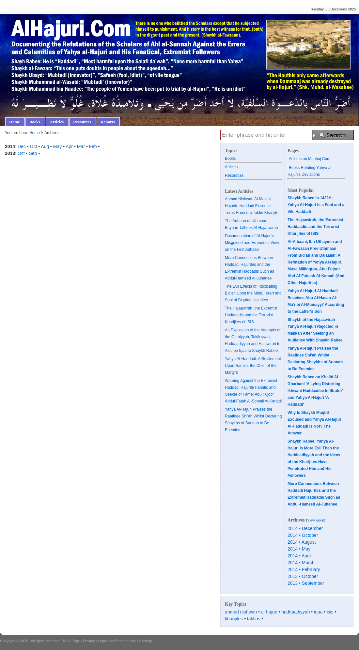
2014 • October (303, 535)
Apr (69, 146)
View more (315, 520)
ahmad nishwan (241, 611)
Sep (33, 153)
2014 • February (304, 569)
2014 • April (299, 555)
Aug (45, 146)
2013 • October (303, 576)
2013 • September (306, 583)
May (57, 146)
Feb (93, 146)
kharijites (234, 618)
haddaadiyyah (295, 611)
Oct (33, 146)
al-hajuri (269, 611)
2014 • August (302, 542)
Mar (81, 146)
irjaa (318, 611)
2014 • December (305, 528)
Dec (22, 146)
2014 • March (301, 562)
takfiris (253, 618)
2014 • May (299, 549)
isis (330, 611)
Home (34, 132)
